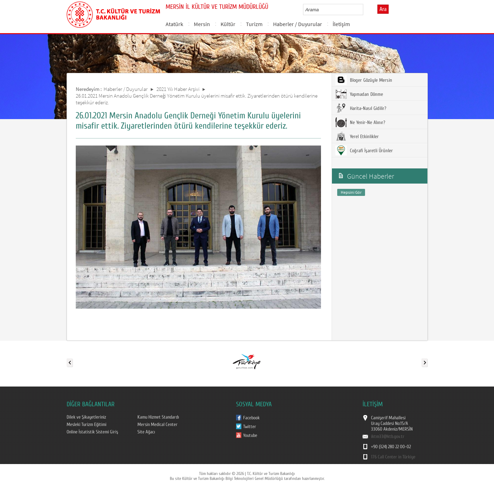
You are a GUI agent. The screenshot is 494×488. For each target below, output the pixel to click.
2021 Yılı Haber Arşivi (177, 89)
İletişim (341, 23)
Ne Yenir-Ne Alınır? (360, 122)
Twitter (249, 427)
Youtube (250, 435)
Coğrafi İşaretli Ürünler (364, 150)
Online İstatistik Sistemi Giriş (92, 432)
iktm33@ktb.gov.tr (388, 436)
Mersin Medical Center (157, 424)
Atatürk (174, 23)
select (365, 9)
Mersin (202, 23)
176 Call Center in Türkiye (393, 457)
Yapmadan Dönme (359, 94)
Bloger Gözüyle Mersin (363, 80)
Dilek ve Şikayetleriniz (86, 417)
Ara (383, 9)
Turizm (254, 23)
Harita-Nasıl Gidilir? (360, 108)
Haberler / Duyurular (297, 23)
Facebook (251, 418)
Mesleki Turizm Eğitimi (86, 424)
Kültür (228, 23)
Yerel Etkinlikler (357, 136)
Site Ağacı (146, 432)
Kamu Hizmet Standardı (158, 417)
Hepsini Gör (351, 192)
